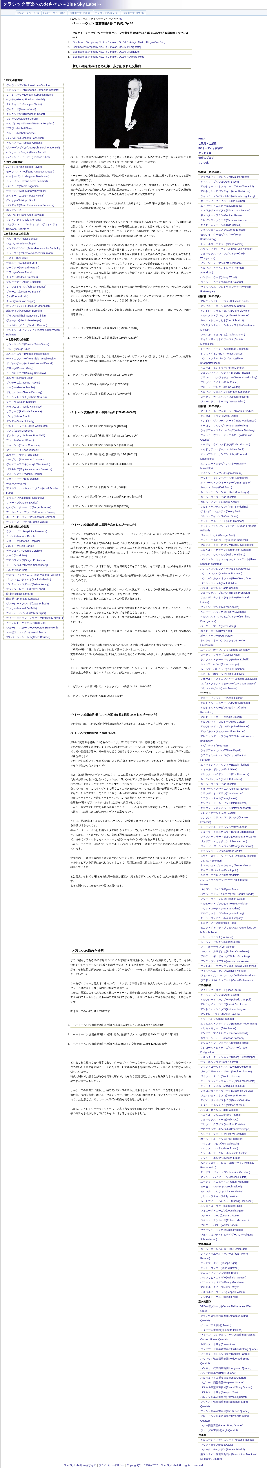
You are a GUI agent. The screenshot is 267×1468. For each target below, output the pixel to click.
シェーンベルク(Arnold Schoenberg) (27, 565)
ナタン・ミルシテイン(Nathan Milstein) (223, 1105)
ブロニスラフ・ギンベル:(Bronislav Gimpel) (225, 1129)
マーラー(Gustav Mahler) (20, 387)
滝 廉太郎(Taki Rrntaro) (19, 593)
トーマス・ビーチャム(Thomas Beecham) (224, 348)
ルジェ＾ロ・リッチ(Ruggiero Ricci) (221, 1205)
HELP (201, 138)
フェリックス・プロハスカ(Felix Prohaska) (225, 592)
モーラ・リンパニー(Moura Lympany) (222, 918)
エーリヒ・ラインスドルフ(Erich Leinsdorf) (225, 444)
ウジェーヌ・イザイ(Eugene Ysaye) (27, 521)
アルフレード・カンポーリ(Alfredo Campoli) (225, 999)
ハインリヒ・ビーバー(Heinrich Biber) (28, 157)
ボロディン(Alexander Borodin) (24, 310)
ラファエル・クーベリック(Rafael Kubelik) (225, 659)
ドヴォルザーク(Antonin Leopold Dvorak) (29, 363)
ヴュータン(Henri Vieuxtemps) (23, 320)
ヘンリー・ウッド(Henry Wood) (218, 277)
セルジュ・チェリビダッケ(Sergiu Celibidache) (227, 544)
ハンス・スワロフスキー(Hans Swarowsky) (225, 568)
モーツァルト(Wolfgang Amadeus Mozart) (30, 171)
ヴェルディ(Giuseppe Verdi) (22, 262)
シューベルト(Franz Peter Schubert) (27, 181)
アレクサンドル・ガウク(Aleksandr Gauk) (224, 301)
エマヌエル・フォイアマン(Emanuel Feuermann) (228, 1023)
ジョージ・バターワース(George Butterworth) (32, 627)
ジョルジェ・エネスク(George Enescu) (223, 229)
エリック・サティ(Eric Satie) (22, 454)
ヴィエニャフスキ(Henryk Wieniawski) (28, 464)
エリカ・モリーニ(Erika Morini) (218, 1028)
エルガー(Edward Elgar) (20, 377)
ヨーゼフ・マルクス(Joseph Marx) (26, 632)
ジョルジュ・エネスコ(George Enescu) (223, 1095)
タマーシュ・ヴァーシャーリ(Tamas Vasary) (226, 865)
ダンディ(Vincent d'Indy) (20, 421)
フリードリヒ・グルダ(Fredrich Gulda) (222, 898)
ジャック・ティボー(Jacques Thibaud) (222, 1085)
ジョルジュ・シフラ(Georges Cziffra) (221, 850)
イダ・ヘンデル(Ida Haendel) (217, 1018)
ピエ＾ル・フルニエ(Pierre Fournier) (221, 1114)
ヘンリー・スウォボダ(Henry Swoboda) (223, 611)
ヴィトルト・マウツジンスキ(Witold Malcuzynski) (228, 965)
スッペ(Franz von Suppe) (20, 301)
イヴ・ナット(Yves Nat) (214, 745)
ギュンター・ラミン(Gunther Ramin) (221, 215)
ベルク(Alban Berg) (17, 569)
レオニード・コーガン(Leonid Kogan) (222, 1210)
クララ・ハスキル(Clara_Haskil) (218, 798)
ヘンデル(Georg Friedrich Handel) (25, 99)
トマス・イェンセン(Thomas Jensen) (222, 353)
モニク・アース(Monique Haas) (218, 922)
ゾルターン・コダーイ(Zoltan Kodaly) (27, 584)
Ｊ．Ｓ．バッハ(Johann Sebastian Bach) (29, 94)
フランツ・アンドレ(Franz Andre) (219, 607)
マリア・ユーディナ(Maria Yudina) (220, 908)
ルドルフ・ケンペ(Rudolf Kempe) (219, 664)
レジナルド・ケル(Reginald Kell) (219, 1296)
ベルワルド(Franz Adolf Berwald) (25, 214)
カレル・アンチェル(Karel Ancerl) (219, 501)
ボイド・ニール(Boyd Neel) (216, 630)
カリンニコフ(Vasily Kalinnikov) (24, 406)
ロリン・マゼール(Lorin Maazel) (218, 688)
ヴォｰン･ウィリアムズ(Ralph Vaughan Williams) (33, 574)
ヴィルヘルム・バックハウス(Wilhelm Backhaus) (228, 975)
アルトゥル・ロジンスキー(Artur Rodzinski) (225, 191)
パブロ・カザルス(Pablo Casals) (219, 587)
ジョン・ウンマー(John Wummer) (219, 1268)
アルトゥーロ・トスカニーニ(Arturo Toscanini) (227, 186)
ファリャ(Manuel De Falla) (21, 608)
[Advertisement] (34, 47)
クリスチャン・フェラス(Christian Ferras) (224, 1042)
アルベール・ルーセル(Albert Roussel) (28, 637)
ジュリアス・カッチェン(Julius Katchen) (223, 841)
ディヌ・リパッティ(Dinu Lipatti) (219, 870)
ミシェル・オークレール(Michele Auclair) (224, 1153)
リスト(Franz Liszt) (17, 257)
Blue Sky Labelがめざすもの (79, 1465)
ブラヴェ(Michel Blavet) (20, 128)
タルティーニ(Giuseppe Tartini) (24, 104)
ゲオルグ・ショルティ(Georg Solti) (220, 511)
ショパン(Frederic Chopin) (21, 243)
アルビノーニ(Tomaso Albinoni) (24, 142)
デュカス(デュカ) (16, 483)
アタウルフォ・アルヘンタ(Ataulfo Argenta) (225, 176)
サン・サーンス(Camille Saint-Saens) (27, 344)
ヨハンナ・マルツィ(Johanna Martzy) (222, 1191)
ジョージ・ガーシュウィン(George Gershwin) (226, 846)
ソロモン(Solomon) (211, 860)
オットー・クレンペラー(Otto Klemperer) (224, 477)
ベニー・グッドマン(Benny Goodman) (222, 1282)
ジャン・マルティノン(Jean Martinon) (222, 520)
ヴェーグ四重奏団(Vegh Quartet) (219, 1430)
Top (120, 18)
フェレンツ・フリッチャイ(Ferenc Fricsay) (225, 372)
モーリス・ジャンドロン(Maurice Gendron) (225, 1172)
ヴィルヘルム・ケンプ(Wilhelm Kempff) (223, 970)
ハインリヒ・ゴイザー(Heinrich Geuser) (223, 1277)
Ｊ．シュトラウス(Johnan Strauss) (26, 286)
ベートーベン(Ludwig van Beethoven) (27, 176)
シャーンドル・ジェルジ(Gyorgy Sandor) (224, 826)
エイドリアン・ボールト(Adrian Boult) (222, 449)
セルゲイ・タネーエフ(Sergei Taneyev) (28, 507)
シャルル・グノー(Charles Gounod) (26, 325)
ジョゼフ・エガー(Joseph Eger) (218, 1263)
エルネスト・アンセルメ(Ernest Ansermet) (224, 315)
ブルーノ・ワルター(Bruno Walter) (220, 387)
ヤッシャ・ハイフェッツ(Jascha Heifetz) (223, 1177)
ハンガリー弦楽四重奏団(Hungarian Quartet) (226, 1368)
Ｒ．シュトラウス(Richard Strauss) (26, 397)
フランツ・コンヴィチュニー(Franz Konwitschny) (228, 377)
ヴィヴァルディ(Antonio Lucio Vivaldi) (28, 85)
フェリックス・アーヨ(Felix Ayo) (219, 1119)
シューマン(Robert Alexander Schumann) (30, 253)
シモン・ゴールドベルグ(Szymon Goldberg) (225, 1066)
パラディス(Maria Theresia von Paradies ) (30, 205)
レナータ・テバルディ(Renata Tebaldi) (222, 1449)
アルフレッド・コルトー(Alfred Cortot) (222, 721)
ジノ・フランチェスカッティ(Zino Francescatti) (227, 1081)
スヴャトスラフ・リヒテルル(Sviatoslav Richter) (228, 855)
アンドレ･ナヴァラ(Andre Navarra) (220, 1014)
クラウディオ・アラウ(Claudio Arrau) (221, 793)
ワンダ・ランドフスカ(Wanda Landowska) (225, 961)
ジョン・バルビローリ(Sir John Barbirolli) (224, 540)
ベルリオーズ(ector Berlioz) (22, 238)
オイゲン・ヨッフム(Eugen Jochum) (221, 473)
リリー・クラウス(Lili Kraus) (216, 937)
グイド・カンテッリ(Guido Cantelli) (220, 225)
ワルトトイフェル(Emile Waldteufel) (27, 425)
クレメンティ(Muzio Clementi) (23, 219)
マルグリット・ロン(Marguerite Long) (222, 913)
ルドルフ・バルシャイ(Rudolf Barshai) (222, 669)
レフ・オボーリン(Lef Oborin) (217, 946)
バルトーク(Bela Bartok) (20, 545)
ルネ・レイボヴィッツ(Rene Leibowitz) (222, 673)
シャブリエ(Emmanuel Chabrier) (25, 459)
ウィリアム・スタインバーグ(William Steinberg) (227, 430)
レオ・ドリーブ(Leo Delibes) (22, 478)
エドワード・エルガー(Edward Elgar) (221, 205)
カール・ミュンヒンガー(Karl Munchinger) (224, 492)
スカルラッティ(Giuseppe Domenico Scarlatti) (32, 89)
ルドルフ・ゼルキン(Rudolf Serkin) (220, 941)
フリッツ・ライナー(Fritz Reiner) (219, 382)
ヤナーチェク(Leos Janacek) (22, 449)
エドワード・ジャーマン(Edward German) (30, 516)
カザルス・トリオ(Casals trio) (217, 1344)
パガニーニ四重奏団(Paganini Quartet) (222, 1382)
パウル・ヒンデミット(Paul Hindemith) (28, 579)
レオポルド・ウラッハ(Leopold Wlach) (222, 1292)
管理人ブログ (206, 157)
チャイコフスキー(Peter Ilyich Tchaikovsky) (31, 358)
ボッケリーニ (14, 209)
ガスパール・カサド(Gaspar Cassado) (222, 1038)
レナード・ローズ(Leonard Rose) (219, 1215)
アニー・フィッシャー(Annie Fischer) (222, 697)
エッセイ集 (204, 153)
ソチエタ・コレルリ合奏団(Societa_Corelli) (225, 1353)
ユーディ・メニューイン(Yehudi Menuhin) (224, 1181)
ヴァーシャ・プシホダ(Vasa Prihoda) (27, 603)
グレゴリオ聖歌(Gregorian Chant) (25, 113)
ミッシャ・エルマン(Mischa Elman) (220, 1157)
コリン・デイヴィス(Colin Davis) (219, 516)
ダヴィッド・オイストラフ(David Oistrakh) (225, 1100)
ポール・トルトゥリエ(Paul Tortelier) (221, 1138)
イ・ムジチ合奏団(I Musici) (215, 1325)
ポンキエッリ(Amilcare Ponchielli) (25, 435)
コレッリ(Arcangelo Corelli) (22, 118)
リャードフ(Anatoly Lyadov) (22, 502)
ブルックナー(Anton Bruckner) (23, 281)
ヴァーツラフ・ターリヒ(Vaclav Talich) (222, 401)
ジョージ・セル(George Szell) (217, 535)
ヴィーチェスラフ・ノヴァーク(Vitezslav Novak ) (34, 617)
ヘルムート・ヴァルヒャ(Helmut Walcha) (224, 903)
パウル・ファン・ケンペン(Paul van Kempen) (226, 248)
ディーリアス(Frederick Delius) (24, 474)
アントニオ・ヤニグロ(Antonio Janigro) (223, 1009)
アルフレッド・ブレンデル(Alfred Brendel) (224, 726)
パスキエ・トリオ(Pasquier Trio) (219, 1392)
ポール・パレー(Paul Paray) (216, 635)
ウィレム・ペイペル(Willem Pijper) (26, 613)
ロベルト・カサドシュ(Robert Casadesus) (224, 951)
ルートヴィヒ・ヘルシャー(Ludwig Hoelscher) (226, 1201)
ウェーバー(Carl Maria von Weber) (26, 190)
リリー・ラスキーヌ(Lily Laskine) (219, 1196)
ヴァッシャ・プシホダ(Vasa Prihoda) (221, 1229)
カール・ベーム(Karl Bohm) (216, 487)
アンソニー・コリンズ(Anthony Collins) (223, 305)
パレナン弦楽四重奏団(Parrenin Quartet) (223, 1397)
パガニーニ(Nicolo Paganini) (22, 186)
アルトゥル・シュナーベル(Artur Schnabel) (225, 702)
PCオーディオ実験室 (210, 148)
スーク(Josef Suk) (16, 555)
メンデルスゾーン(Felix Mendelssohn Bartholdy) (33, 248)
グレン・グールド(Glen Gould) (218, 812)
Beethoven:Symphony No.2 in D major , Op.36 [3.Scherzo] (106, 51)
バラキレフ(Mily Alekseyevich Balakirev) (29, 469)
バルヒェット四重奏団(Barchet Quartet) (223, 1377)
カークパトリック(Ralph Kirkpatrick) (221, 779)
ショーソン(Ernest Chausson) (23, 445)
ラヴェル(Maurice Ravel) (20, 536)
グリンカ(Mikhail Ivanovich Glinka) (26, 315)
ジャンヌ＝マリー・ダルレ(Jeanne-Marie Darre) (228, 836)
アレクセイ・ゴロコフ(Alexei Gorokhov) (223, 1004)
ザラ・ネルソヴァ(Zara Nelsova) (219, 1061)
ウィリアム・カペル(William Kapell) (220, 750)
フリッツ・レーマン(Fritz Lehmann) (221, 262)
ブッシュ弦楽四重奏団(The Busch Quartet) (224, 1411)
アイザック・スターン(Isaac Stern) (220, 990)
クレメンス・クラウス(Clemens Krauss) (223, 220)
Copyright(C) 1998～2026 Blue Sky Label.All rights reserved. (165, 1465)
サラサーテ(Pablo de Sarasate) (24, 411)
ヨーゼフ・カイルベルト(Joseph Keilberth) (225, 396)
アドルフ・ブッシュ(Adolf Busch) (219, 181)
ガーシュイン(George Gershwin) (24, 550)
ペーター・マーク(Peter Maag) (218, 626)
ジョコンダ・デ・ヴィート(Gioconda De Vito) (226, 1090)
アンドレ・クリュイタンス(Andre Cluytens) (225, 310)
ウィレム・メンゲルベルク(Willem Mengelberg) (227, 196)
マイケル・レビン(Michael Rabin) (219, 1143)
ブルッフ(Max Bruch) (18, 416)
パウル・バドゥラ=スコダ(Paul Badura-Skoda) (227, 894)
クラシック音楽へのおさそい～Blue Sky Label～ (52, 4)
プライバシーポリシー (111, 1465)
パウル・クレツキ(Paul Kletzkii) (218, 583)
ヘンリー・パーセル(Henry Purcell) (26, 152)
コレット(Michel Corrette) (21, 133)
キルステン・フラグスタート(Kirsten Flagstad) (227, 1439)
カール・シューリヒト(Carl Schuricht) (222, 320)
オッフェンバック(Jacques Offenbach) (28, 305)
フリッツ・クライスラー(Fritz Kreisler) (222, 1124)
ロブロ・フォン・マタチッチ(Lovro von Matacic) (228, 683)
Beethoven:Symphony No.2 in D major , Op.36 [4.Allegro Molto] (109, 56)
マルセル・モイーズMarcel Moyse (219, 1287)
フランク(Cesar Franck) (20, 272)
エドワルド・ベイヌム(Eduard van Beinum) (225, 210)
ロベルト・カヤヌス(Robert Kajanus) (221, 282)
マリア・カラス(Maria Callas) (217, 1444)
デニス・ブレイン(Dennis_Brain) (219, 1272)
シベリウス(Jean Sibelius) (21, 401)
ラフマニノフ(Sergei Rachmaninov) (26, 531)
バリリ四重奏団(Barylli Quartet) (218, 1372)
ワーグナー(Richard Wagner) (22, 267)
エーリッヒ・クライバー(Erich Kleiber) (222, 200)
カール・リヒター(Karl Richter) (218, 496)
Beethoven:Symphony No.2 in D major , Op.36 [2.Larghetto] (107, 47)
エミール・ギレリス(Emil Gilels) (218, 769)
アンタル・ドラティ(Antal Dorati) (219, 415)
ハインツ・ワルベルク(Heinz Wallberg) (222, 554)
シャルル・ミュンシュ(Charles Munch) (222, 334)
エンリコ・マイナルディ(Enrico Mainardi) (224, 1033)
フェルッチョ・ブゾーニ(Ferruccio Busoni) (30, 512)
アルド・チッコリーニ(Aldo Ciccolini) (221, 716)
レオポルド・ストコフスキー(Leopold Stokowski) (228, 678)
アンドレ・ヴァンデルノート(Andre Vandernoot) (228, 420)
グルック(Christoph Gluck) (21, 200)
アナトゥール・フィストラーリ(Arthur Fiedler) (227, 411)
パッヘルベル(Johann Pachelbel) (25, 138)
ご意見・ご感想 (207, 143)
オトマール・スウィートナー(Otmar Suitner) (225, 482)
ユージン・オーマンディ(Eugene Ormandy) (225, 649)
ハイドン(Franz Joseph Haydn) (24, 166)
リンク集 (203, 162)
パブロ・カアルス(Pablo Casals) (219, 1109)
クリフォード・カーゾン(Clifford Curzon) (223, 803)
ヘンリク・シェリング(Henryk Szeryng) (223, 1133)
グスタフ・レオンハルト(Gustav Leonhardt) (225, 807)
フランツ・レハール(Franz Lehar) (25, 589)
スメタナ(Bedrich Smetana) (22, 277)
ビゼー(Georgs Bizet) (18, 349)
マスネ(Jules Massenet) (20, 430)
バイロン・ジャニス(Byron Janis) (219, 889)
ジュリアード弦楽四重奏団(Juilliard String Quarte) (229, 1349)
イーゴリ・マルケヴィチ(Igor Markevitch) (224, 425)
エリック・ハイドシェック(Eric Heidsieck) (224, 774)
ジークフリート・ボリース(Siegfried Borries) (226, 1071)
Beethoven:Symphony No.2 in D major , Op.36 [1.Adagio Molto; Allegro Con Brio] (119, 42)
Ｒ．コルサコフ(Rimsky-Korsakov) (26, 373)
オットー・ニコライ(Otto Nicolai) (25, 195)
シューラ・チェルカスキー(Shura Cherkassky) (227, 831)
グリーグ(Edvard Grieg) (19, 368)
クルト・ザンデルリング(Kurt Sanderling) (224, 506)
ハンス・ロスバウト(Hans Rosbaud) (221, 573)
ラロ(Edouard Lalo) (17, 296)
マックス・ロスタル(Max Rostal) (219, 1148)
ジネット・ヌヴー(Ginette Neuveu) (220, 1076)
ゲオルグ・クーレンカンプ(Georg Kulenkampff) (227, 1056)
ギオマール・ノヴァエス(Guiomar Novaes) (225, 788)
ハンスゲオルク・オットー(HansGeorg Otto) (226, 578)
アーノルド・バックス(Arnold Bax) (26, 622)
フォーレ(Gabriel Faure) (20, 440)
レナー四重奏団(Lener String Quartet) (221, 1425)
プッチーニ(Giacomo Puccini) (23, 382)
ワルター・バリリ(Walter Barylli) (219, 1225)
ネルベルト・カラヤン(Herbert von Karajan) (225, 549)
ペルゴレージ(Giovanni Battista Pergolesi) (30, 123)
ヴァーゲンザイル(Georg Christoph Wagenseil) (33, 147)
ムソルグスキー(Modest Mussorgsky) (27, 353)
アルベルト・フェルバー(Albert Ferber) (222, 731)
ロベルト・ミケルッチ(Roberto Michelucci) (225, 1220)
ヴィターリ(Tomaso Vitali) (21, 109)
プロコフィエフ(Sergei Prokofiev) (25, 560)
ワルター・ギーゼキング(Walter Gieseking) (225, 956)
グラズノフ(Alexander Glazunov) (25, 497)
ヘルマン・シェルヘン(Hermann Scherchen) (225, 391)
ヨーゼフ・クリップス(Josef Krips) (220, 654)
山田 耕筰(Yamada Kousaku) (22, 598)
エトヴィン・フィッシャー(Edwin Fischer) (224, 764)
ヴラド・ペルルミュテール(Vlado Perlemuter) (226, 980)
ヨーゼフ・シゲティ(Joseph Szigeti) (221, 1186)
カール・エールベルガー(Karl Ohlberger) (223, 1248)
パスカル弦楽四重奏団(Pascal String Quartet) (226, 1387)
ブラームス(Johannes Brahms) (23, 291)
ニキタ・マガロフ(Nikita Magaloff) (220, 874)
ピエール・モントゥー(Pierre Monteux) (222, 367)
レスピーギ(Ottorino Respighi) (23, 540)
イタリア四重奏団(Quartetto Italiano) (221, 1330)
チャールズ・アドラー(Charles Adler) (221, 244)
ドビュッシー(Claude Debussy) (24, 392)
